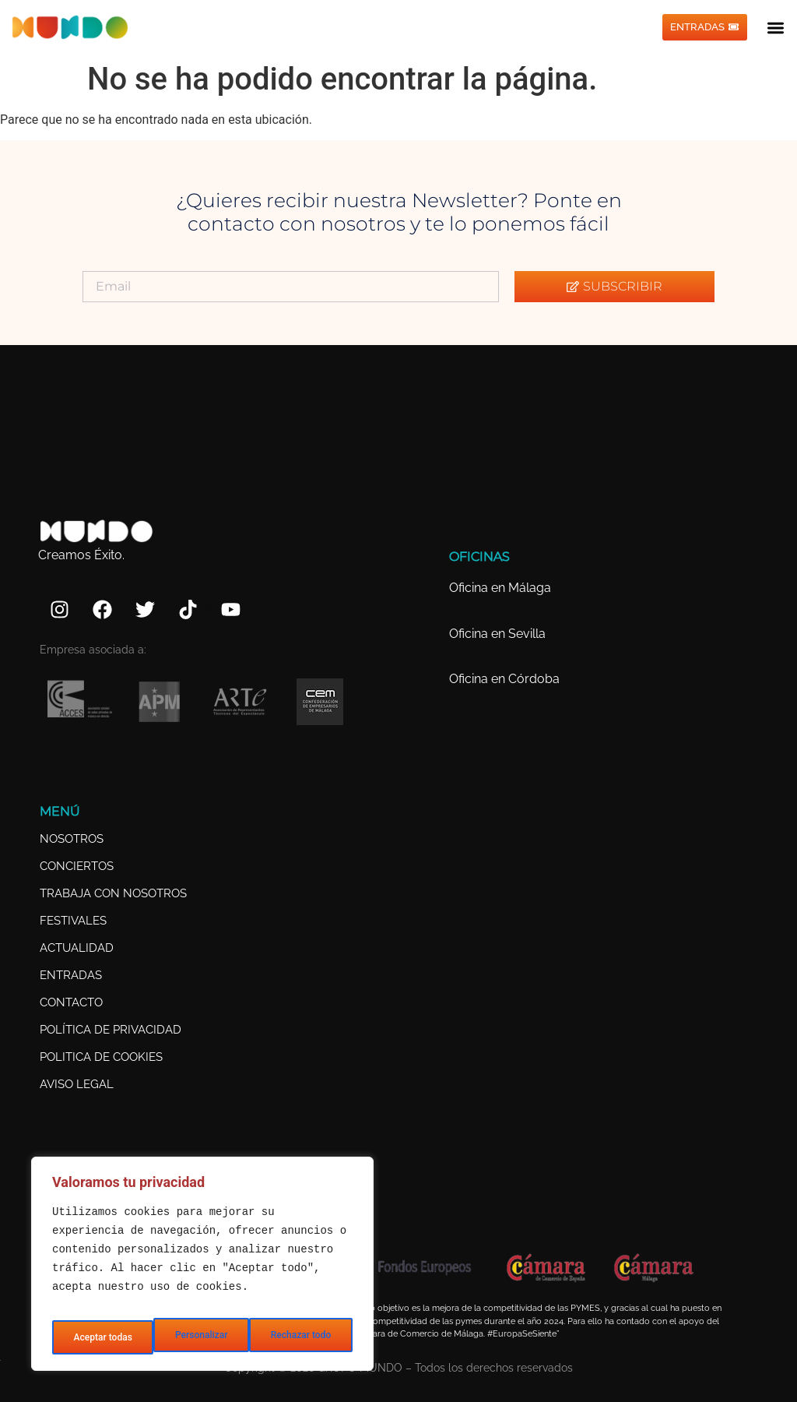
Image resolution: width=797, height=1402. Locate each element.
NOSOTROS (72, 839)
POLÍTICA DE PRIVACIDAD (110, 1030)
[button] (776, 27)
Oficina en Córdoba (504, 678)
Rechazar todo (198, 1337)
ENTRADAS (71, 975)
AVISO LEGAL (77, 1084)
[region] (202, 1269)
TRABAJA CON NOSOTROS (113, 893)
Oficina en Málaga (500, 587)
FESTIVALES (73, 921)
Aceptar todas (303, 1337)
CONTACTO (71, 1002)
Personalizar (97, 1337)
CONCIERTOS (77, 866)
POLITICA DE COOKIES (101, 1057)
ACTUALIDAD (77, 948)
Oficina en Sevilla (497, 633)
